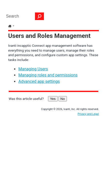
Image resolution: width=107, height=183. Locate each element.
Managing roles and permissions (48, 80)
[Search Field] (23, 16)
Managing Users (33, 74)
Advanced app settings (39, 86)
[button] (39, 16)
